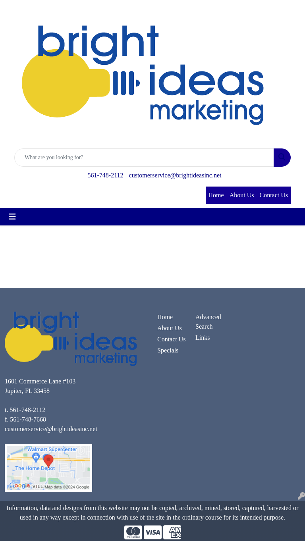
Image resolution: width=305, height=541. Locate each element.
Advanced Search (208, 322)
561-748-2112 (106, 175)
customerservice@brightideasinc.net (175, 175)
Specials (167, 350)
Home (216, 195)
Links (202, 337)
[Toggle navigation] (12, 216)
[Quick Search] (144, 157)
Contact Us (273, 195)
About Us (242, 195)
